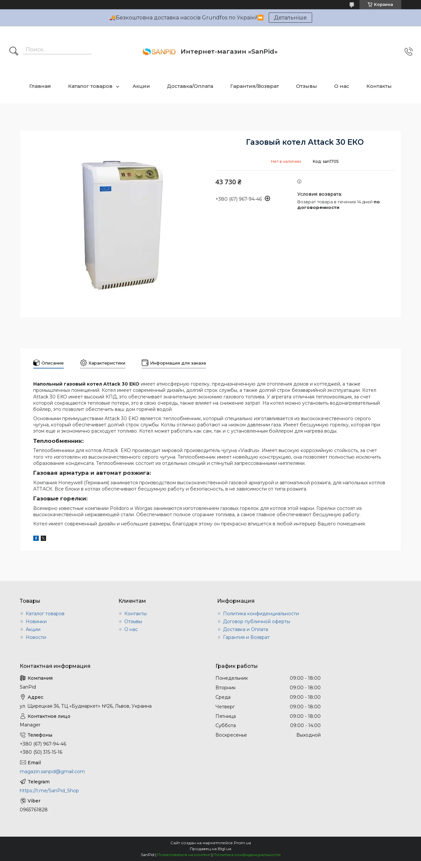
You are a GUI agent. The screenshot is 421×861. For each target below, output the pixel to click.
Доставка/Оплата (190, 86)
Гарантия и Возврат (246, 637)
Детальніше (290, 17)
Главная (40, 86)
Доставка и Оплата (245, 629)
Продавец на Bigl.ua (210, 848)
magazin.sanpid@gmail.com (52, 771)
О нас (341, 86)
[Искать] (14, 51)
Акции (141, 86)
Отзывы (306, 86)
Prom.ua (242, 842)
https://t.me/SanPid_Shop (49, 791)
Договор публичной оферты (256, 621)
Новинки (36, 621)
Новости (36, 637)
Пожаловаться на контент (183, 854)
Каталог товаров (90, 86)
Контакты (379, 86)
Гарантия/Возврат (254, 86)
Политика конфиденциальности (261, 614)
